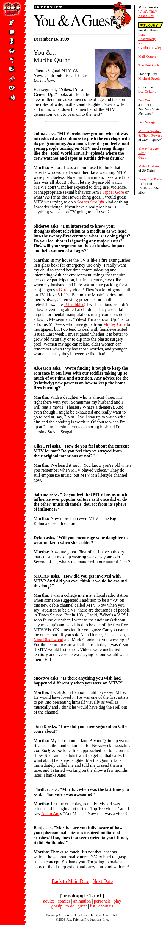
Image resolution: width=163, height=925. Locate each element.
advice (49, 902)
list (92, 907)
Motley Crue (114, 324)
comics (64, 902)
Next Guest (146, 16)
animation (82, 902)
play (117, 902)
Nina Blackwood (48, 639)
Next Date (103, 881)
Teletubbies (74, 304)
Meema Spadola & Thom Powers (150, 133)
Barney (65, 289)
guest (82, 907)
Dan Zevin (145, 100)
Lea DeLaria (147, 91)
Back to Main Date (70, 881)
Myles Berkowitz (150, 166)
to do (69, 907)
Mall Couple (147, 56)
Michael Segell (149, 78)
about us (105, 907)
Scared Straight (90, 202)
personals (102, 902)
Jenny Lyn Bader (150, 179)
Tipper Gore (113, 192)
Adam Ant (50, 813)
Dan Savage (146, 122)
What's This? (147, 11)
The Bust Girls (148, 65)
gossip (56, 907)
